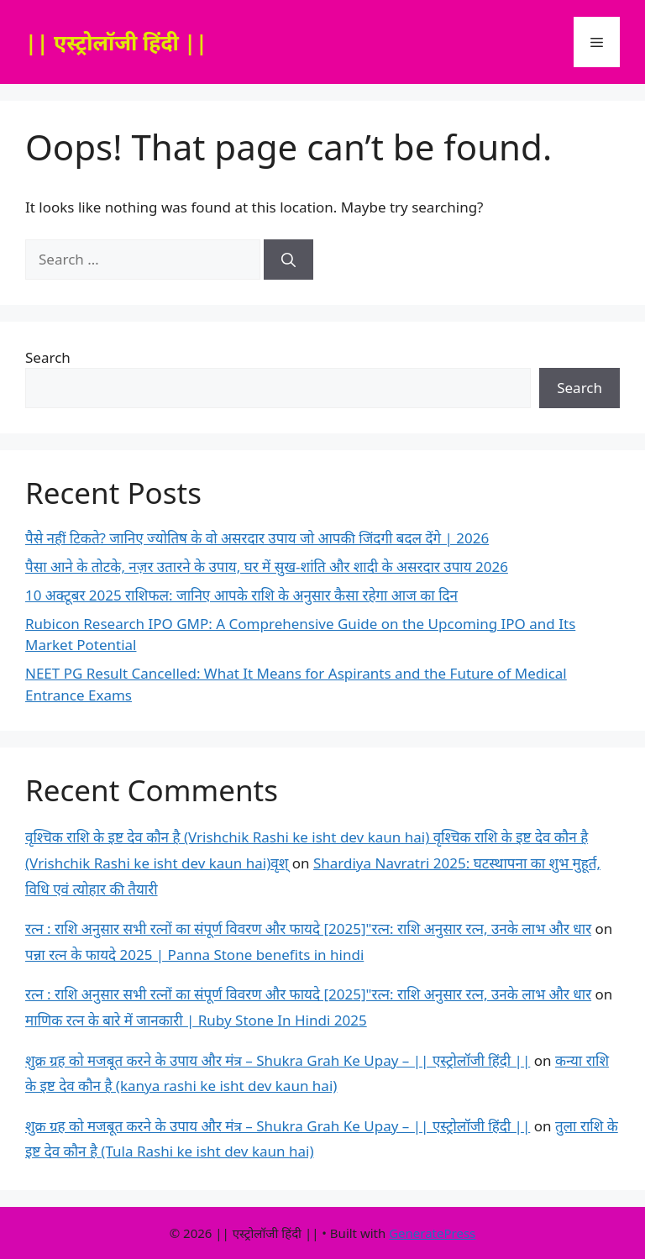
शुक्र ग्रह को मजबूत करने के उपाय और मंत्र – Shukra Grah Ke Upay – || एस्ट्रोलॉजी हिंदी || (277, 1060)
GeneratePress (432, 1233)
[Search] (288, 259)
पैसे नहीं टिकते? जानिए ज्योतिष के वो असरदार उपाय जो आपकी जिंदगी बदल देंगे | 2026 (257, 538)
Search (48, 357)
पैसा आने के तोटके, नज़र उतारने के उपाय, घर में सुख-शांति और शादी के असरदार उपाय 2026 (266, 566)
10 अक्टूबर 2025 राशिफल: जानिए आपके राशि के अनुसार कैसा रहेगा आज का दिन (241, 595)
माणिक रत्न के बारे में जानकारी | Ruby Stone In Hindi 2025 (196, 1020)
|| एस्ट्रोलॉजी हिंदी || (116, 42)
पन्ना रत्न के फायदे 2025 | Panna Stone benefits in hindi (194, 954)
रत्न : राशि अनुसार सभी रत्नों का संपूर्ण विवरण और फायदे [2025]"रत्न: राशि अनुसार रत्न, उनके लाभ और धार (308, 928)
